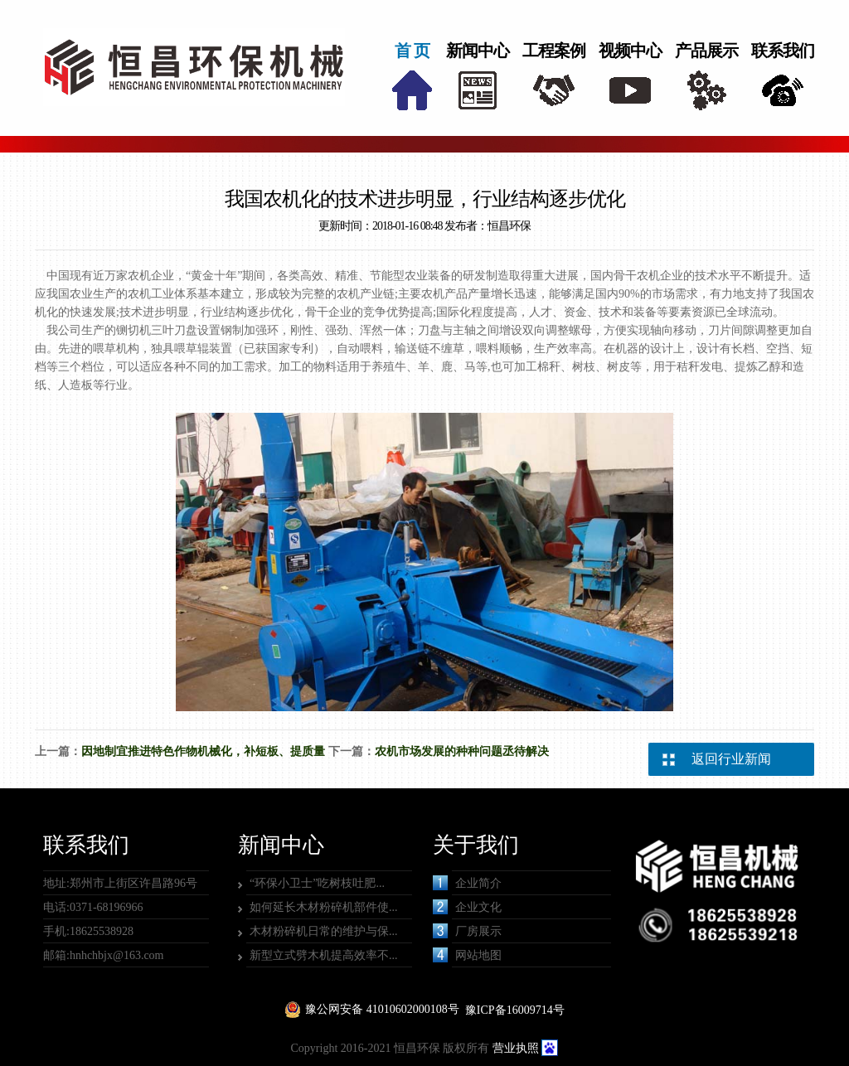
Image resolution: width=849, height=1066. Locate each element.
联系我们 (782, 50)
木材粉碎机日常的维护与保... (324, 931)
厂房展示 (467, 930)
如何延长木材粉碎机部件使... (324, 907)
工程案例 (553, 50)
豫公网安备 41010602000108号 (382, 1009)
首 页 (412, 50)
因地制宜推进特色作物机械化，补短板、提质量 (203, 751)
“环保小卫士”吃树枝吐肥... (317, 883)
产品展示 (706, 50)
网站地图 (467, 954)
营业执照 (515, 1048)
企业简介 (467, 882)
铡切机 (133, 330)
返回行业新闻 (731, 759)
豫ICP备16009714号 (515, 1010)
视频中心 (630, 50)
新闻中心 (477, 50)
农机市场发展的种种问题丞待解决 (462, 751)
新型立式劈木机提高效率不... (324, 955)
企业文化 (467, 906)
